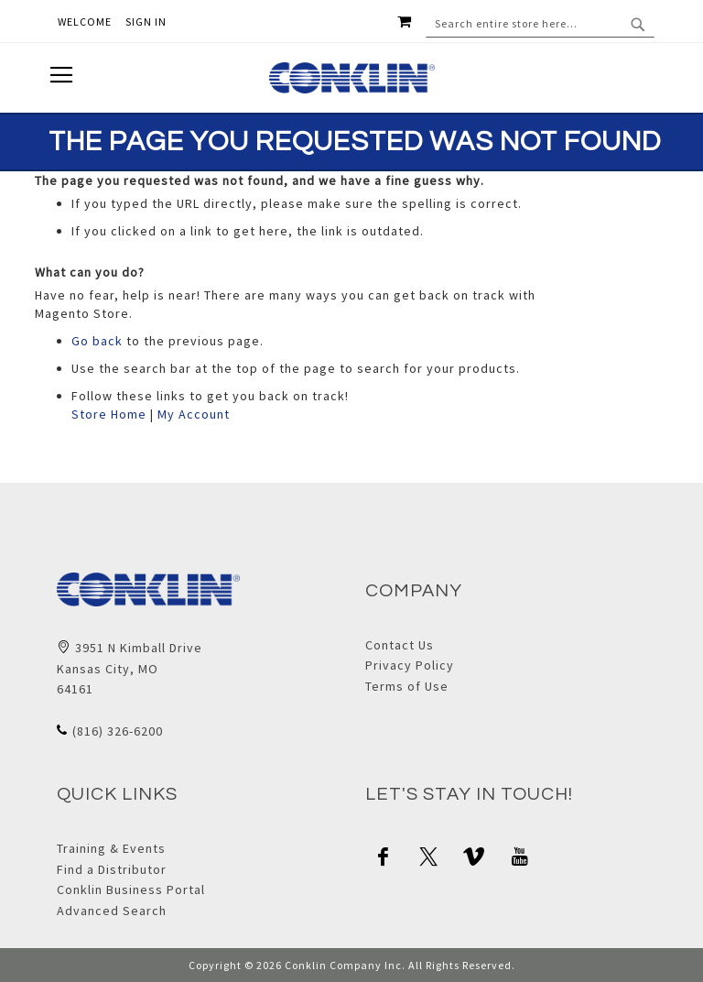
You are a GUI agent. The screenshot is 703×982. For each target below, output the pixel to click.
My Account (193, 414)
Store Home (108, 414)
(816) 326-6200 (117, 731)
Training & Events (111, 848)
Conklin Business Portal (131, 889)
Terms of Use (407, 686)
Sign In (146, 21)
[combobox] (540, 24)
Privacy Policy (409, 665)
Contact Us (399, 645)
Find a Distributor (112, 869)
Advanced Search (112, 910)
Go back (97, 341)
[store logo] (352, 77)
